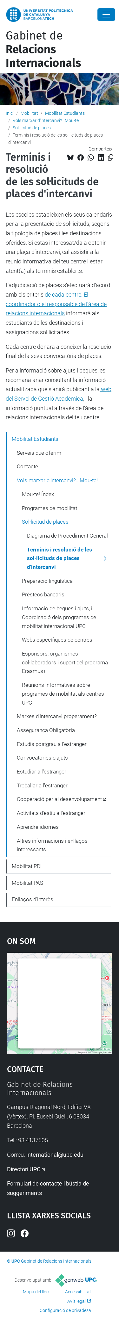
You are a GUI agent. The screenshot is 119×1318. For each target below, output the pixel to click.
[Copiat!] (110, 157)
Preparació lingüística (47, 581)
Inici (10, 113)
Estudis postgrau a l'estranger (52, 744)
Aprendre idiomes (38, 827)
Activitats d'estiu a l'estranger (51, 813)
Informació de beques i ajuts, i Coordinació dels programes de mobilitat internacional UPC (59, 617)
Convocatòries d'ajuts (42, 757)
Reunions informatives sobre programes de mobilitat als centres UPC (63, 693)
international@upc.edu (54, 1154)
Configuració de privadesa (65, 1310)
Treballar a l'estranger (42, 785)
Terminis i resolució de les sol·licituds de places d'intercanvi (59, 558)
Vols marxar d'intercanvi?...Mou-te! (46, 120)
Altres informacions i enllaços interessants (52, 845)
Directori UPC (24, 1169)
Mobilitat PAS (27, 883)
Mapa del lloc (36, 1291)
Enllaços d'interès (32, 899)
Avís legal (76, 1301)
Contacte (27, 466)
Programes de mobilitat (49, 508)
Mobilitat (29, 113)
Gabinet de (43, 49)
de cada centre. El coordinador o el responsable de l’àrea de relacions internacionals (56, 304)
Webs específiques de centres (57, 640)
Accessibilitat (78, 1291)
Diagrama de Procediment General (67, 536)
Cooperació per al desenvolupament (59, 799)
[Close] (106, 14)
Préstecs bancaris (43, 594)
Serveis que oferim (39, 453)
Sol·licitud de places (32, 127)
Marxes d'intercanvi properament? (57, 716)
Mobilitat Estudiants (65, 113)
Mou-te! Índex (38, 494)
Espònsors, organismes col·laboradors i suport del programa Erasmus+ (65, 662)
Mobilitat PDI (27, 866)
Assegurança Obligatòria (46, 730)
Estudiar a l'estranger (41, 771)
